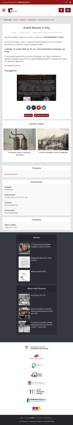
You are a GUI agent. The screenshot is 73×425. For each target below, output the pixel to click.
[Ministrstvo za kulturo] (36, 348)
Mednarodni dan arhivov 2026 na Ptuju (41, 259)
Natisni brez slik (41, 115)
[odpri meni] (3, 10)
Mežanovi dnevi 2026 (38, 272)
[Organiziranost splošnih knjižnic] (36, 357)
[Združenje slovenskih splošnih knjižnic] (36, 383)
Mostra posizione (10, 174)
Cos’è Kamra (23, 421)
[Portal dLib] (36, 375)
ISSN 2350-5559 (49, 421)
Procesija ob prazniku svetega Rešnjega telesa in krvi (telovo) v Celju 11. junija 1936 (42, 325)
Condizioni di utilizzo (36, 421)
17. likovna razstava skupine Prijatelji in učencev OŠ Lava (41, 246)
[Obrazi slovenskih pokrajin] (36, 392)
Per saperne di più (12, 65)
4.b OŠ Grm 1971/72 (38, 296)
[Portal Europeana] (36, 366)
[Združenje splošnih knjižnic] (36, 408)
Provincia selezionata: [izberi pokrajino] (15, 2)
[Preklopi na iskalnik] (68, 10)
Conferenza (8, 189)
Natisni (28, 115)
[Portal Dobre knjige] (36, 400)
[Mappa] (61, 10)
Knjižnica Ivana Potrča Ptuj (52, 32)
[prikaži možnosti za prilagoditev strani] (66, 2)
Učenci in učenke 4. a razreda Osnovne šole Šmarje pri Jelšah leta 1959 (42, 311)
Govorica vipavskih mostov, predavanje (53, 152)
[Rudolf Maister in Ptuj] (36, 88)
